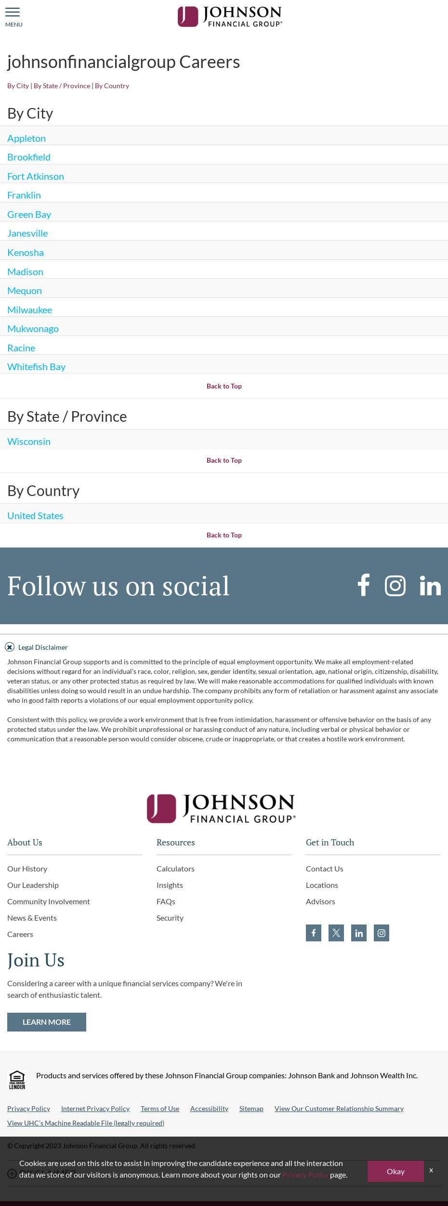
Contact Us (324, 868)
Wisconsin (29, 441)
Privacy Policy (28, 1108)
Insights (170, 884)
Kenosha (25, 252)
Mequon (24, 290)
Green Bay (29, 214)
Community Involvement (48, 901)
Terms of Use (160, 1108)
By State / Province (62, 85)
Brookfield (29, 156)
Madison (25, 271)
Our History (27, 868)
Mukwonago (33, 328)
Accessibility (209, 1108)
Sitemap (251, 1108)
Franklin (24, 195)
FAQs (166, 901)
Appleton (26, 138)
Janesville (27, 233)
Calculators (176, 868)
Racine (21, 347)
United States (35, 515)
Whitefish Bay (36, 366)
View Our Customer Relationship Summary (339, 1108)
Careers (20, 933)
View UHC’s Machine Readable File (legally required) (85, 1123)
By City (18, 85)
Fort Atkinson (35, 176)
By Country (112, 85)
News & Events (32, 917)
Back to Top (224, 386)
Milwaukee (29, 309)
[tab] (224, 645)
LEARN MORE (47, 1021)
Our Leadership (33, 884)
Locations (322, 884)
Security (170, 917)
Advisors (320, 901)
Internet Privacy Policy (95, 1108)
